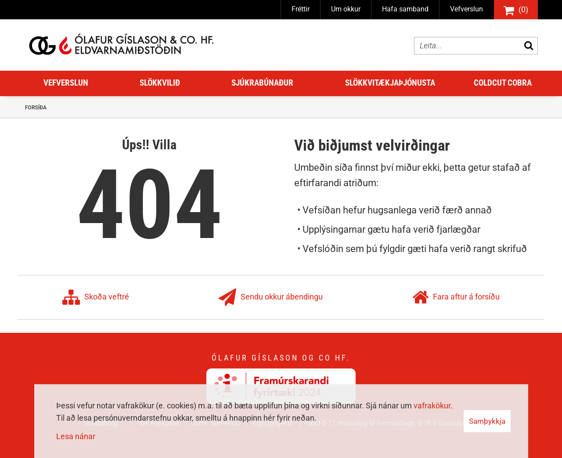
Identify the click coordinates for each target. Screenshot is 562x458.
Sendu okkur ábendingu (271, 297)
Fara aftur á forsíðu (456, 297)
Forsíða (36, 108)
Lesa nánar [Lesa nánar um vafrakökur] (75, 436)
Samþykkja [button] (487, 421)
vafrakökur (432, 405)
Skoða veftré (95, 297)
